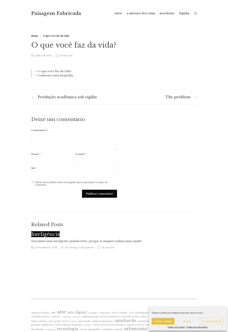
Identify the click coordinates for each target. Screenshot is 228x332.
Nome (36, 154)
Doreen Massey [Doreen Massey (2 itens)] (110, 316)
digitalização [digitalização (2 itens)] (90, 316)
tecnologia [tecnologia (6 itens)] (67, 328)
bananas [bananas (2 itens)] (105, 312)
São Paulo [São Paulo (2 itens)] (37, 329)
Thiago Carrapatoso (81, 247)
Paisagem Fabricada (56, 13)
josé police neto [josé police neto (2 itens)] (59, 321)
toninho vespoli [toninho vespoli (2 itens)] (112, 329)
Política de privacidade (197, 327)
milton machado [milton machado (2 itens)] (102, 321)
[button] (196, 13)
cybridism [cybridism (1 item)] (66, 317)
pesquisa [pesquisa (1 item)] (88, 325)
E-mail (81, 154)
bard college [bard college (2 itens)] (119, 312)
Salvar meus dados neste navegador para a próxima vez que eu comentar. (71, 183)
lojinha (184, 13)
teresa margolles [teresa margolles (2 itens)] (90, 329)
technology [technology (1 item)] (50, 330)
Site (33, 168)
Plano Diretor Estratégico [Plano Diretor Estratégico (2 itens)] (109, 324)
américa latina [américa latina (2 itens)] (40, 312)
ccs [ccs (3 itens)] (131, 312)
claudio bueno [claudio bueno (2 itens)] (40, 316)
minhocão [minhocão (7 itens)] (125, 320)
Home (34, 36)
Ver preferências (212, 321)
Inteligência (45, 234)
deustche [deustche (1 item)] (77, 317)
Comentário (39, 130)
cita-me (68, 55)
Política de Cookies (176, 327)
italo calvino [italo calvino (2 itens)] (39, 321)
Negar (187, 321)
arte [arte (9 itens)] (61, 312)
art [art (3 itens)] (53, 312)
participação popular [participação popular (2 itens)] (68, 324)
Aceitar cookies (163, 321)
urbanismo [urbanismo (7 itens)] (135, 328)
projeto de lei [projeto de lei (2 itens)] (135, 324)
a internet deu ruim (141, 13)
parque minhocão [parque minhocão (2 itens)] (42, 324)
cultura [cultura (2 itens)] (56, 316)
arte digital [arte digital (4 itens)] (76, 312)
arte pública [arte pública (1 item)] (92, 313)
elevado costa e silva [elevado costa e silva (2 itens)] (134, 316)
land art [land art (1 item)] (73, 321)
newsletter (167, 13)
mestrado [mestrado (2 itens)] (85, 321)
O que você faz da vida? (56, 36)
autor (118, 13)
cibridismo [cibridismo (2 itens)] (142, 312)
